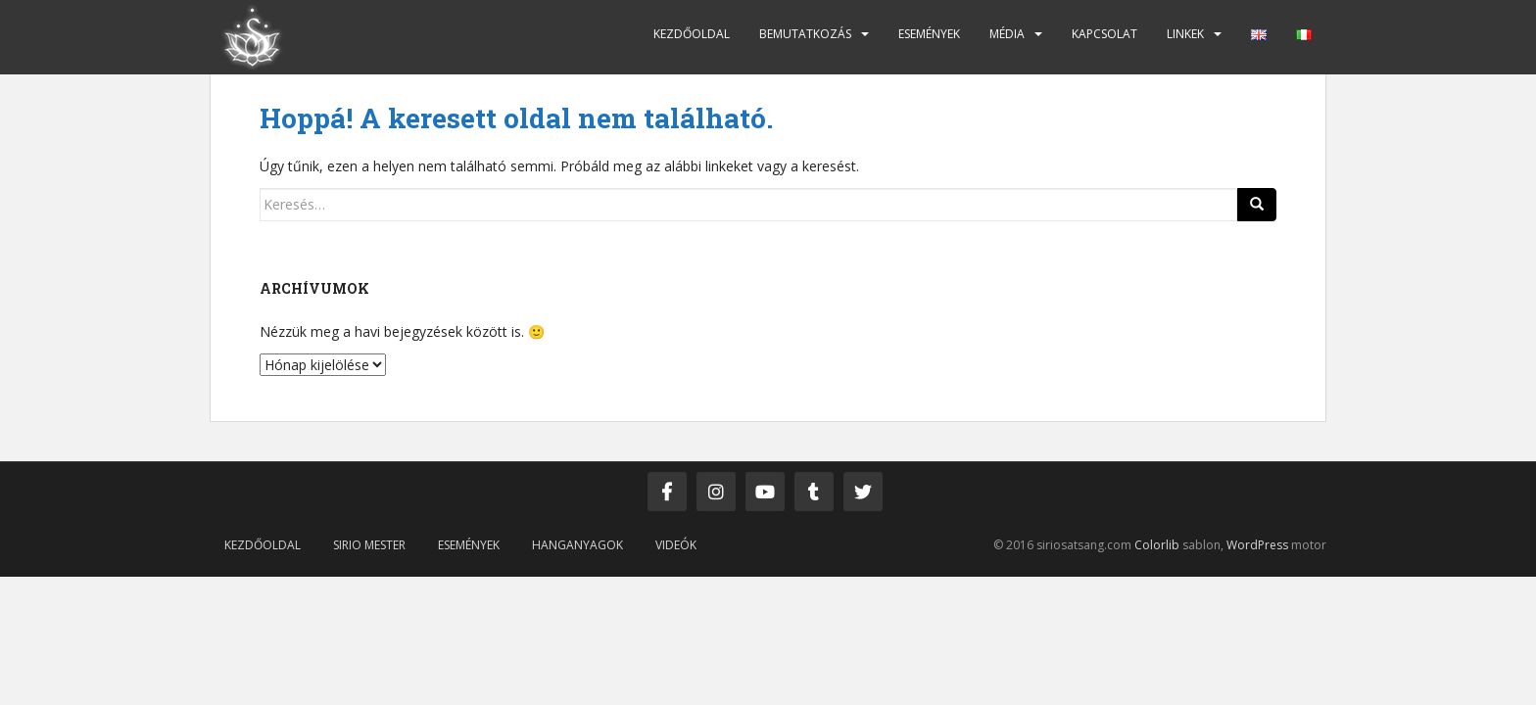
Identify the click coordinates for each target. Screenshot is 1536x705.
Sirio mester (369, 545)
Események (929, 33)
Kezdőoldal (691, 33)
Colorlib (1156, 545)
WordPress (1257, 545)
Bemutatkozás (805, 33)
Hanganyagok (577, 545)
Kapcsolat (1104, 33)
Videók (675, 545)
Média (1007, 33)
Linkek (1185, 33)
